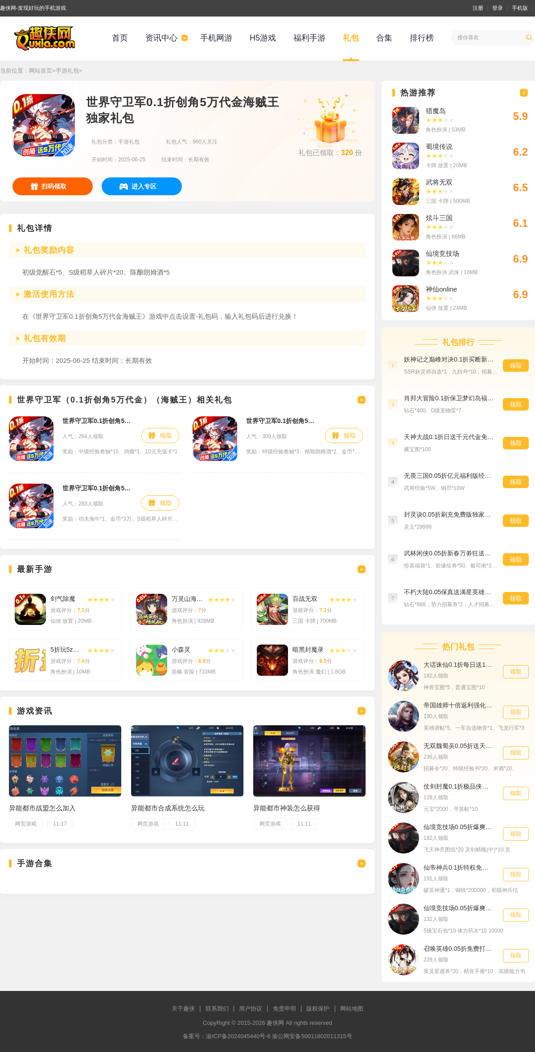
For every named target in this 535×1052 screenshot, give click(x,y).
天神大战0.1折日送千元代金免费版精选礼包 (449, 436)
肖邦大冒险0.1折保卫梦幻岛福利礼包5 (449, 398)
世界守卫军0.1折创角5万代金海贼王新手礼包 (97, 420)
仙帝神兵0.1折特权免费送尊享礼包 (459, 867)
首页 (120, 37)
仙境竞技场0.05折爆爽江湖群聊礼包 (459, 908)
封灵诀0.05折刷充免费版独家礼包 (449, 514)
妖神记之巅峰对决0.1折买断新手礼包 (449, 359)
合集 (384, 37)
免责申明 (284, 1008)
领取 (166, 435)
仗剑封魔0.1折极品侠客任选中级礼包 (459, 786)
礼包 (351, 37)
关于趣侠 (183, 1008)
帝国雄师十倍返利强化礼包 (459, 705)
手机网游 (216, 37)
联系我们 (217, 1008)
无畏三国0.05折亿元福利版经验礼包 (449, 475)
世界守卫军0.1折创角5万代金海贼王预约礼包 (281, 420)
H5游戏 (263, 37)
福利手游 (309, 37)
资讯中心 (161, 37)
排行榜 (422, 37)
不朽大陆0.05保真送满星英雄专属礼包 (449, 592)
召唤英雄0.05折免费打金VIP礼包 (459, 948)
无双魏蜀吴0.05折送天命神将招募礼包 (459, 745)
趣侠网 (275, 1022)
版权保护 (317, 1008)
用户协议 (250, 1008)
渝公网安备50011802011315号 (312, 1036)
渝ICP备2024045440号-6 (238, 1036)
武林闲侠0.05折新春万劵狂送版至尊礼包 (449, 553)
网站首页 (40, 70)
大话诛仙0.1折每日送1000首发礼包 (459, 664)
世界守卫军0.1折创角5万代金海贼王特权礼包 (97, 488)
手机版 (520, 8)
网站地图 (351, 1008)
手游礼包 (67, 70)
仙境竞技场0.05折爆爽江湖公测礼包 (459, 826)
